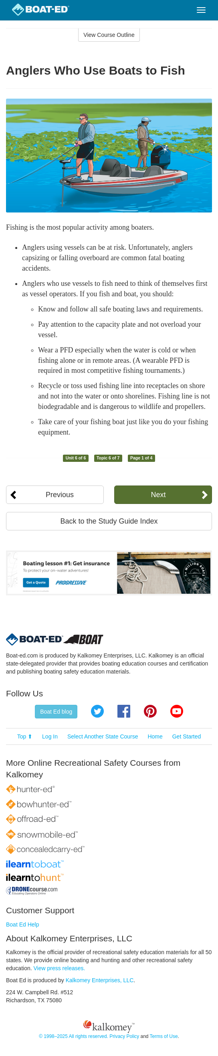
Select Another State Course (102, 736)
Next (158, 495)
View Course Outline (108, 35)
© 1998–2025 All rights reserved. (73, 1036)
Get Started (186, 736)
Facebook (123, 711)
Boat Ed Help (22, 924)
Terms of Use (163, 1036)
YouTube (176, 711)
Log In (50, 736)
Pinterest (150, 711)
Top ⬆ (24, 736)
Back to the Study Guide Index (108, 521)
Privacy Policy (124, 1036)
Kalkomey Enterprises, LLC (100, 980)
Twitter (97, 711)
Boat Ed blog (56, 711)
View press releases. (59, 968)
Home (154, 736)
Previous (60, 495)
